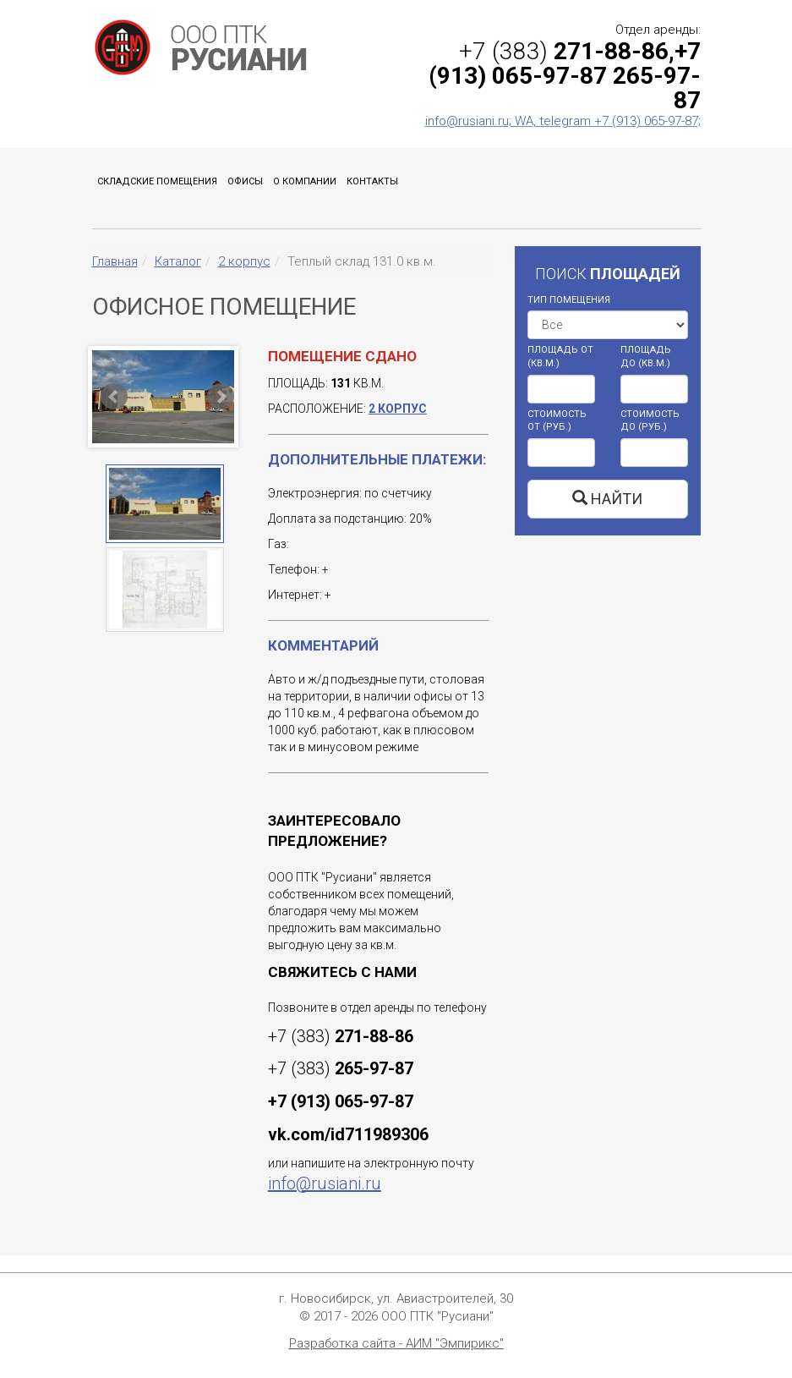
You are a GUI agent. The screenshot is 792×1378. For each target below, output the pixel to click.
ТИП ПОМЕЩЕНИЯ (568, 299)
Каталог (178, 261)
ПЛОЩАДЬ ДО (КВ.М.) (645, 356)
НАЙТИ (607, 499)
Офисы (245, 181)
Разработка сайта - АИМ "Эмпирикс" (396, 1343)
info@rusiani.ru (324, 1183)
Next (220, 396)
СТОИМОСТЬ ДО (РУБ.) (650, 421)
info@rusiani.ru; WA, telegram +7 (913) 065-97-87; (563, 121)
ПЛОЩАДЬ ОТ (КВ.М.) (560, 356)
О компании (304, 181)
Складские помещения (157, 181)
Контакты (372, 181)
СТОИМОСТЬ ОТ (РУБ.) (557, 421)
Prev (114, 396)
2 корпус (244, 261)
